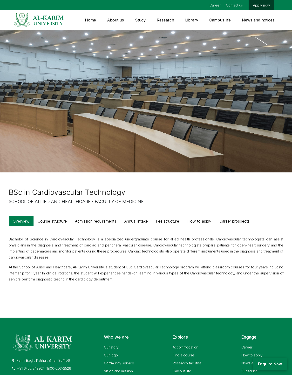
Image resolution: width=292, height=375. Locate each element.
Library (191, 20)
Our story (111, 347)
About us (115, 20)
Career (215, 5)
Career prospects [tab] (234, 221)
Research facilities (187, 363)
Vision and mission (118, 371)
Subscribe (249, 371)
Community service (119, 363)
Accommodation (185, 347)
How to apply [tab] (199, 221)
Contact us (234, 5)
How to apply (252, 355)
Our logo (111, 355)
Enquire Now (270, 363)
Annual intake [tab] (136, 221)
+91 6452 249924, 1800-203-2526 (41, 368)
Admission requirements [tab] (95, 221)
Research (165, 20)
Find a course (183, 355)
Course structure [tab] (52, 221)
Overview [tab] (21, 221)
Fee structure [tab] (167, 221)
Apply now (261, 5)
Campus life (220, 20)
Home (90, 20)
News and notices (258, 20)
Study (140, 20)
